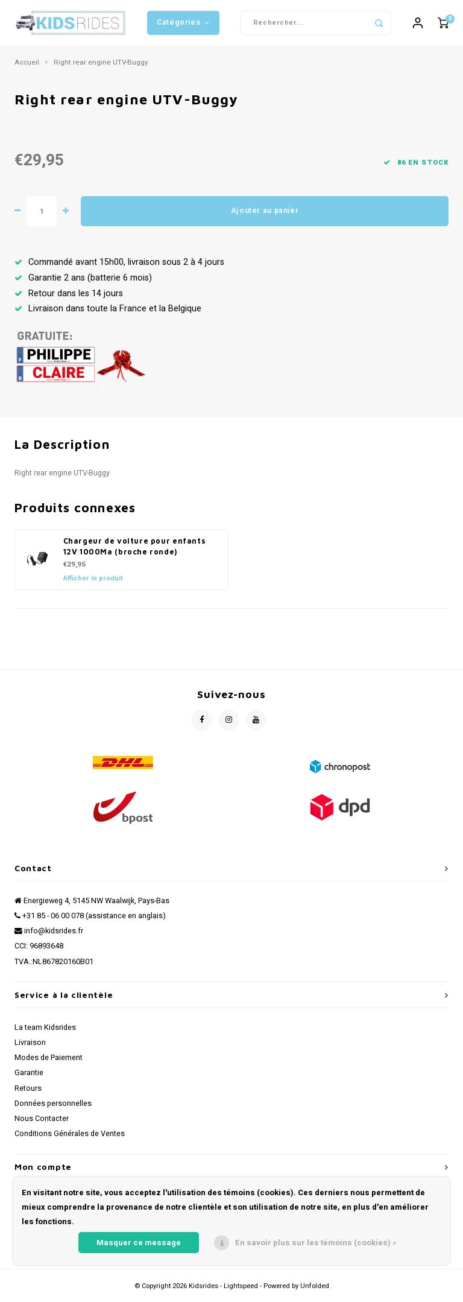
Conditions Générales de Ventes (69, 1138)
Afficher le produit (93, 583)
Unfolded (314, 1291)
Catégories (183, 24)
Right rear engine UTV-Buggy (101, 67)
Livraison (30, 1047)
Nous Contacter (41, 1123)
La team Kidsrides (45, 1031)
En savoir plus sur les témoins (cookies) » (316, 1242)
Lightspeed (241, 1291)
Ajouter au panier (265, 215)
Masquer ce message (138, 1242)
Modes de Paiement (48, 1062)
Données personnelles (53, 1108)
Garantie (28, 1077)
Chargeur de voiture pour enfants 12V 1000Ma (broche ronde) (134, 551)
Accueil (26, 67)
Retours (28, 1092)
